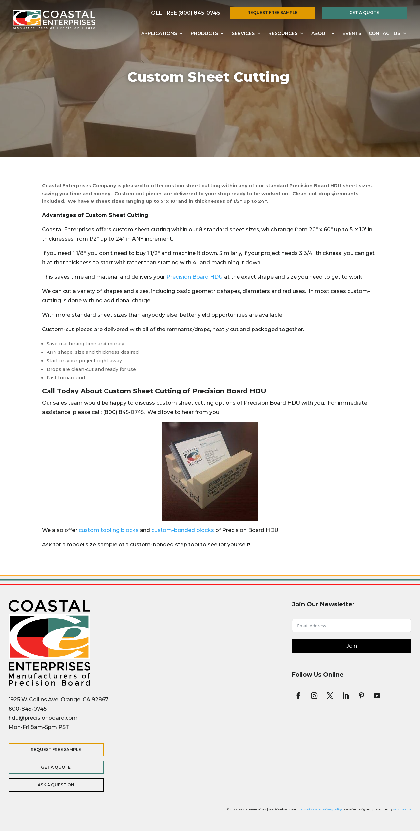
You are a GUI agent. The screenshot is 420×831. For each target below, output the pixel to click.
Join (351, 646)
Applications (159, 33)
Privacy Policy (332, 809)
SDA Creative (402, 809)
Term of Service (310, 809)
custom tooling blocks (109, 530)
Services (243, 33)
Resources (282, 33)
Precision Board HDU (194, 277)
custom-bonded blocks (182, 530)
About (320, 33)
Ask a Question (51, 784)
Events (351, 33)
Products (204, 33)
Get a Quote (364, 12)
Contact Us (384, 33)
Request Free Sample (272, 12)
